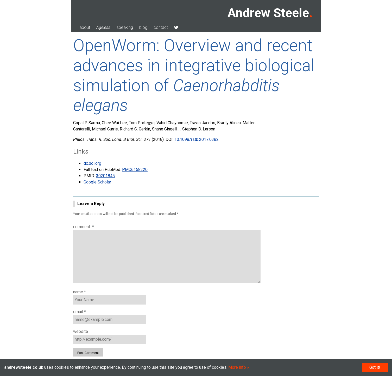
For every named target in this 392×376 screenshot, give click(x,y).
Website (80, 331)
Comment (83, 226)
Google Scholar (97, 182)
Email (79, 311)
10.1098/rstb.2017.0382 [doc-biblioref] (196, 139)
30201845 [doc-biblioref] (105, 175)
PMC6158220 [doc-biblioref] (135, 169)
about (84, 27)
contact (161, 27)
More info (237, 367)
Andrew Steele (268, 12)
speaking (125, 27)
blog (143, 27)
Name (79, 291)
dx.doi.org (92, 163)
